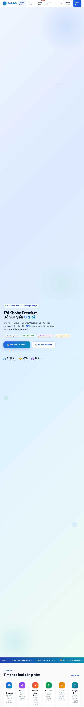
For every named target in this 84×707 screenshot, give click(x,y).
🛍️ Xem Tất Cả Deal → (17, 345)
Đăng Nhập (67, 3)
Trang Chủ (21, 3)
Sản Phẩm (30, 3)
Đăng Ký (77, 3)
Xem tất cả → (75, 676)
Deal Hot (40, 3)
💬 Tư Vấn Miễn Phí (43, 345)
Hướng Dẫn (48, 3)
